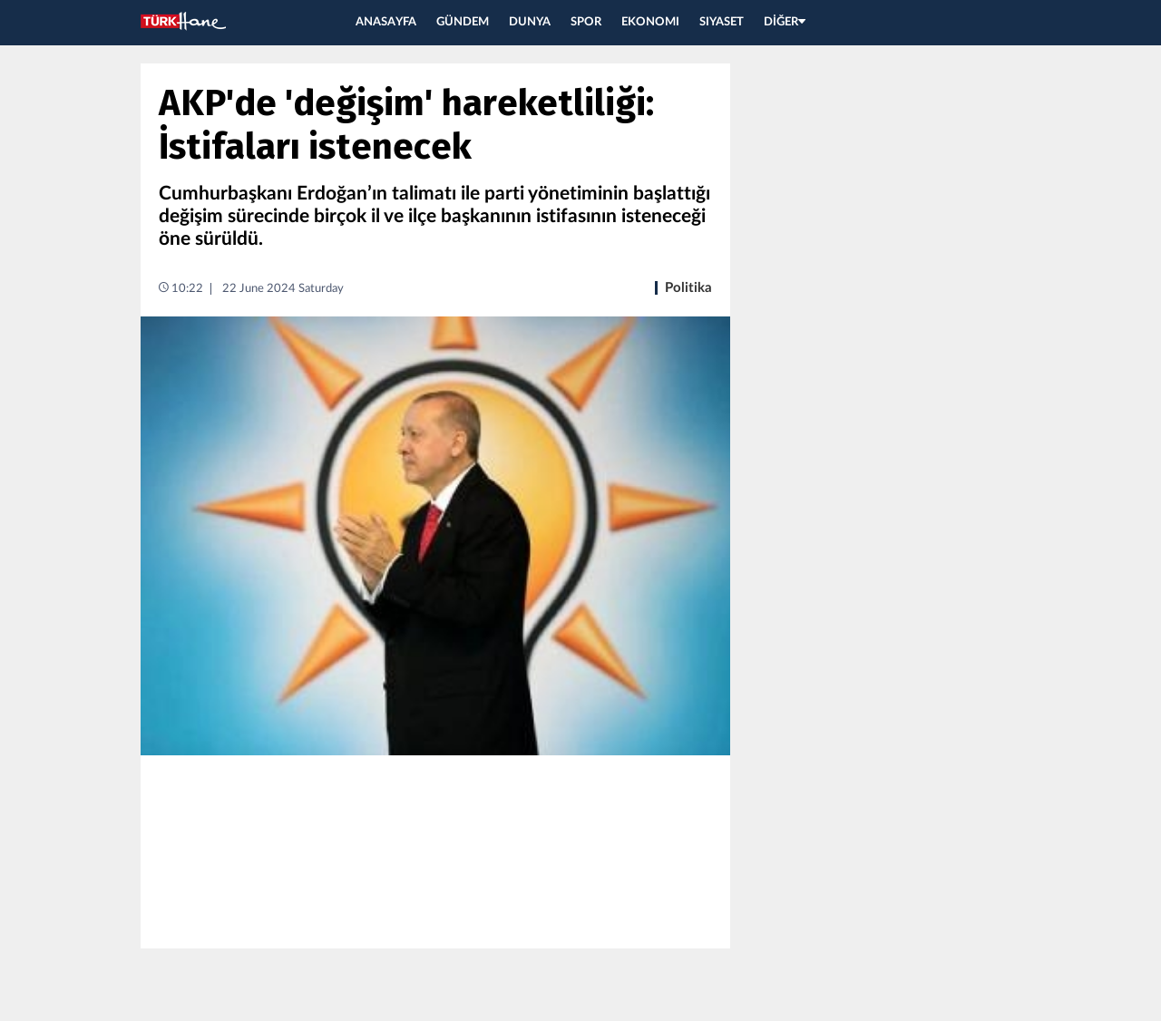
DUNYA (530, 22)
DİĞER (784, 22)
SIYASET (721, 22)
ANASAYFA (386, 22)
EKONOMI (650, 22)
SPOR (586, 22)
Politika (688, 288)
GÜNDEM (462, 22)
